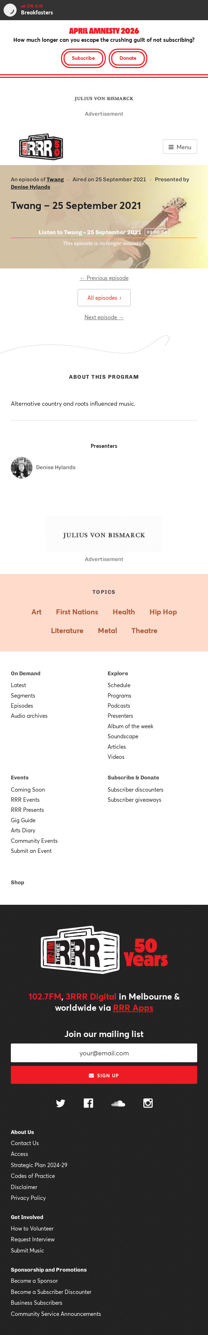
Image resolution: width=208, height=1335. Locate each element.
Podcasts (119, 705)
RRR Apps (133, 1007)
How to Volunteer (32, 1228)
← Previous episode (104, 277)
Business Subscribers (36, 1302)
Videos (116, 756)
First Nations (77, 612)
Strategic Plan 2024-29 (39, 1165)
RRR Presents (27, 809)
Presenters (120, 715)
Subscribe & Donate (133, 777)
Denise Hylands (30, 187)
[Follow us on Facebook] (88, 1104)
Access (19, 1153)
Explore (118, 673)
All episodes (104, 297)
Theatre (144, 630)
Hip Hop (163, 612)
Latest (18, 685)
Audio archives (29, 715)
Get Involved (27, 1217)
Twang (55, 179)
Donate (128, 57)
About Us (22, 1132)
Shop (17, 882)
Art (36, 612)
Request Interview (33, 1239)
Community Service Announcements (56, 1313)
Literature (67, 630)
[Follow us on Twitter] (61, 1104)
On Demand (25, 673)
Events (20, 777)
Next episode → (104, 317)
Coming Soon (28, 789)
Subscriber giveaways (134, 799)
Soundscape (123, 736)
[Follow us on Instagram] (148, 1104)
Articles (117, 746)
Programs (119, 695)
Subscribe (83, 57)
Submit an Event (31, 850)
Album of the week (130, 726)
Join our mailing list (104, 1034)
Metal (107, 630)
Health (124, 612)
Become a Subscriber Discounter (51, 1291)
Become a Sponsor (34, 1280)
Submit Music (27, 1250)
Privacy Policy (28, 1197)
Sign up (104, 1075)
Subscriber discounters (136, 789)
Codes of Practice (33, 1175)
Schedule (119, 685)
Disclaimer (24, 1187)
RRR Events (25, 799)
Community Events (34, 840)
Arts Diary (23, 830)
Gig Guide (23, 820)
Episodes (22, 705)
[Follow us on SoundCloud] (118, 1104)
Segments (23, 695)
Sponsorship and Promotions (49, 1270)
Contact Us (25, 1143)
